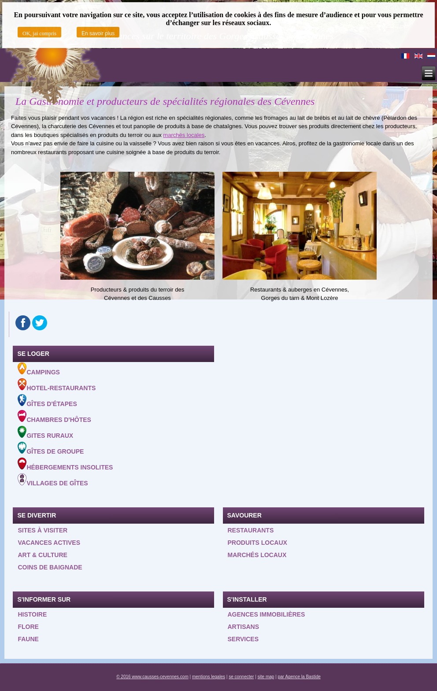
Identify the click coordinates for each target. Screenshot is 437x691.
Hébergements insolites (65, 464)
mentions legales (208, 676)
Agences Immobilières (266, 614)
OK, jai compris (39, 33)
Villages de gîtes (53, 480)
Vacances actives (49, 542)
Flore (28, 626)
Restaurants (251, 530)
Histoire (32, 614)
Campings (38, 369)
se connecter (241, 676)
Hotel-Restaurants (57, 385)
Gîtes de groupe (51, 448)
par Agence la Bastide (299, 676)
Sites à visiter (42, 530)
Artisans (243, 626)
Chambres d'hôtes (54, 416)
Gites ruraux (45, 432)
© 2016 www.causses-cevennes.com (152, 676)
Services (243, 639)
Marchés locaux (257, 554)
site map (266, 676)
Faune (28, 639)
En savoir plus (98, 33)
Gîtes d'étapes (47, 400)
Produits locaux (257, 542)
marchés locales (183, 135)
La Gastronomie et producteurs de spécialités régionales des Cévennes (165, 101)
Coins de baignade (50, 567)
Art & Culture (42, 554)
